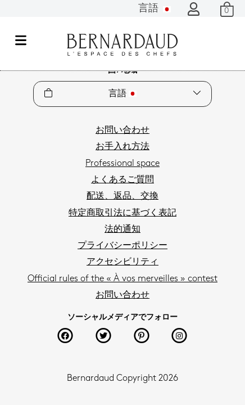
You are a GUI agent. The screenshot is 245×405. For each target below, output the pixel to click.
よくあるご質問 (122, 180)
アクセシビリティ (122, 262)
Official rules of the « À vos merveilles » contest (122, 279)
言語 (154, 8)
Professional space (122, 163)
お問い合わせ (122, 130)
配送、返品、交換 (122, 196)
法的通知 (122, 229)
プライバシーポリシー (122, 245)
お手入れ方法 (122, 146)
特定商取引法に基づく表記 (122, 213)
